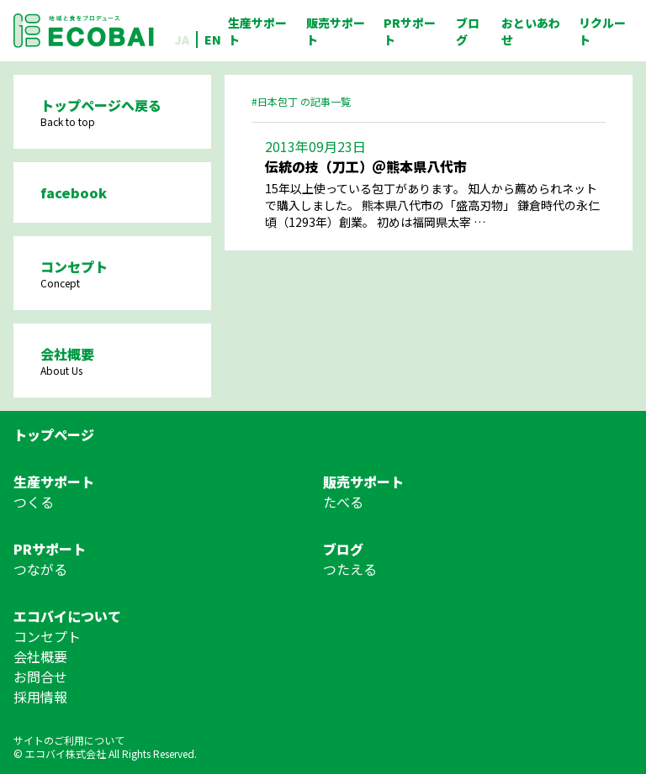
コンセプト (47, 636)
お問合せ (40, 676)
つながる (40, 569)
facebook (73, 192)
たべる (343, 502)
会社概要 (40, 656)
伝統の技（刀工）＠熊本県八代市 (366, 166)
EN (212, 39)
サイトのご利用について (68, 740)
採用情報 (40, 697)
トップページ (53, 434)
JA (181, 39)
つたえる (350, 569)
